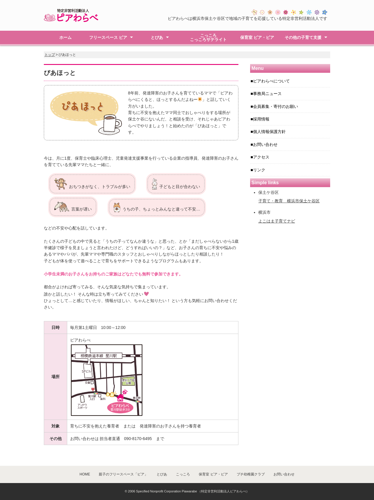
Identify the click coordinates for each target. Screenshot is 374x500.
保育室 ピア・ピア (257, 37)
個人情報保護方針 (269, 131)
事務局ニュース (267, 93)
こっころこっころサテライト (208, 37)
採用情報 (261, 119)
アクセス (261, 157)
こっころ (183, 474)
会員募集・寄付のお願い (275, 106)
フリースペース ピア (108, 37)
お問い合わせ (265, 144)
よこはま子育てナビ (276, 221)
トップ (49, 55)
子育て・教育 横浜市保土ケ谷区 (289, 201)
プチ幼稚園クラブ (251, 474)
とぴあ (157, 37)
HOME (84, 474)
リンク (259, 170)
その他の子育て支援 (303, 37)
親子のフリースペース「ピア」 (123, 474)
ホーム (65, 37)
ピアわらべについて (271, 81)
